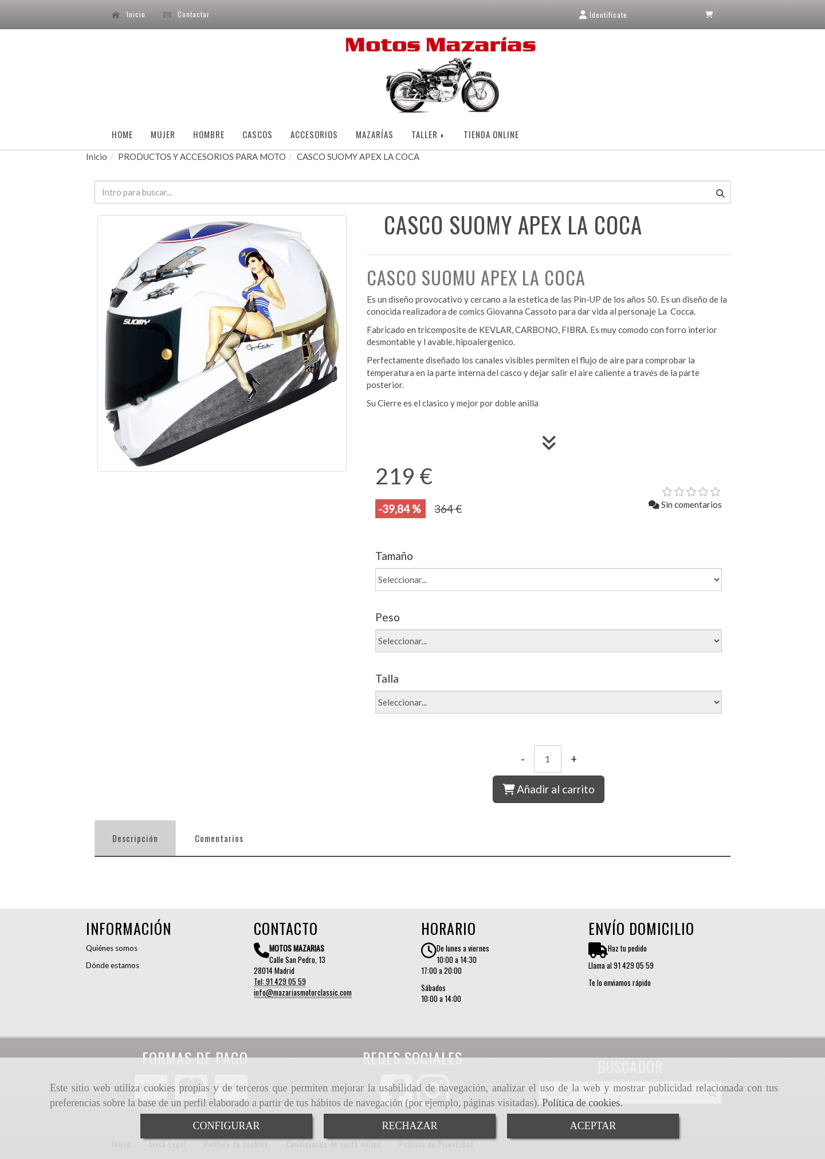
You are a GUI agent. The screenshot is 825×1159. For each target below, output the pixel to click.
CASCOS (257, 134)
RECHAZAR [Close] (409, 1125)
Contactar (186, 14)
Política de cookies (581, 1103)
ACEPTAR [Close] (593, 1125)
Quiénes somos (112, 948)
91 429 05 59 (286, 981)
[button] (603, 15)
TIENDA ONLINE (491, 134)
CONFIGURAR (226, 1125)
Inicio (129, 14)
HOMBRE (209, 134)
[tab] (135, 838)
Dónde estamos (112, 965)
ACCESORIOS (314, 134)
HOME (122, 134)
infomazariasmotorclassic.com (303, 992)
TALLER (428, 134)
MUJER (163, 134)
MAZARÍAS (375, 134)
